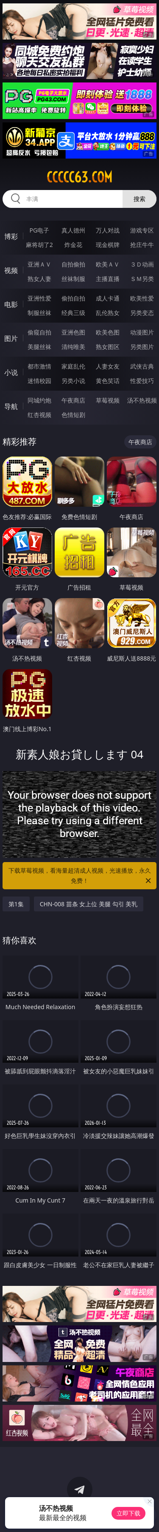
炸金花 (73, 245)
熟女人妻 (39, 279)
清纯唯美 (73, 347)
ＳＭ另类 (142, 279)
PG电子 (39, 230)
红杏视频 (39, 415)
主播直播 (108, 279)
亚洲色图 (73, 332)
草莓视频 (108, 400)
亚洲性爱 (39, 298)
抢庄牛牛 (142, 245)
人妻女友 (108, 366)
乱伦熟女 (108, 313)
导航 (11, 406)
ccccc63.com (79, 177)
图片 (11, 338)
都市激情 (39, 366)
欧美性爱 (142, 298)
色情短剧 (73, 415)
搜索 (139, 199)
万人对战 (108, 230)
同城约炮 (39, 400)
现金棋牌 (108, 245)
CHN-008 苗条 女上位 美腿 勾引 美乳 (89, 904)
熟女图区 (108, 347)
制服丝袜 (39, 313)
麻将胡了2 (39, 245)
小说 (11, 372)
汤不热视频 (142, 400)
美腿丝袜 (39, 347)
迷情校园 (39, 381)
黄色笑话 (108, 381)
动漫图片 (142, 332)
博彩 (11, 236)
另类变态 (142, 313)
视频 (11, 270)
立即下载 (128, 1513)
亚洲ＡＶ (39, 264)
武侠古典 (142, 366)
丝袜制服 (73, 279)
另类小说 (73, 381)
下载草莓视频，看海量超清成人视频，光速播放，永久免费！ (80, 876)
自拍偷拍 (73, 264)
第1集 (16, 904)
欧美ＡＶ (108, 264)
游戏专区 (142, 230)
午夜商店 (73, 400)
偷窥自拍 (39, 332)
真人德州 (73, 230)
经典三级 (73, 313)
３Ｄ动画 (142, 264)
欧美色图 (108, 332)
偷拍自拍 (73, 298)
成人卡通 (108, 298)
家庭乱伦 (73, 366)
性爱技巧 (142, 381)
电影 (11, 304)
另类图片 (142, 347)
